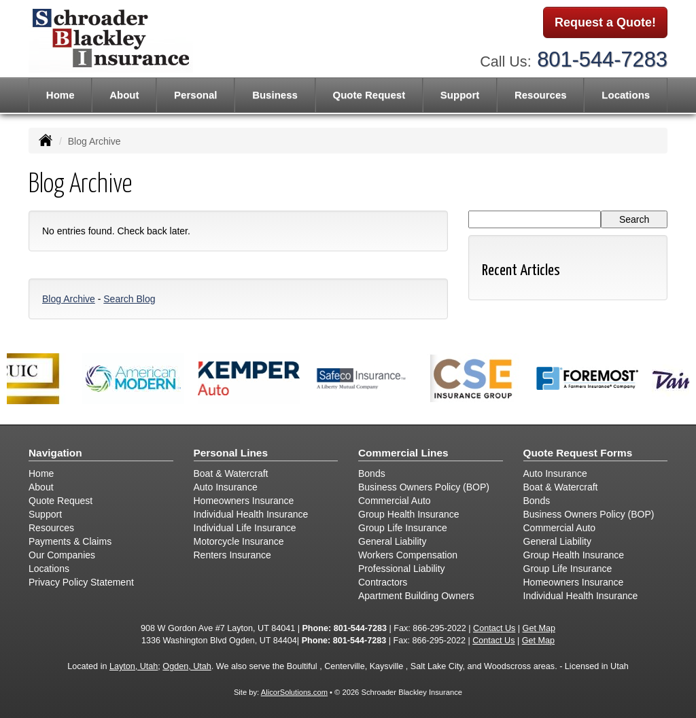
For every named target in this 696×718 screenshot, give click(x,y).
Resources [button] (541, 95)
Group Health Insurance (408, 514)
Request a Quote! (605, 22)
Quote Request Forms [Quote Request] (578, 453)
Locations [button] (626, 95)
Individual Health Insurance (251, 514)
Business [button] (275, 95)
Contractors (382, 582)
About (124, 95)
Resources (51, 527)
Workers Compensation (407, 555)
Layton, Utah (133, 666)
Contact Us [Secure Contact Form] (494, 628)
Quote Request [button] (368, 95)
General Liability (392, 541)
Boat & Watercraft (231, 473)
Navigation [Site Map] (55, 453)
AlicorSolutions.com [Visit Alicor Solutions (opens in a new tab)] (294, 692)
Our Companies (62, 555)
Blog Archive (68, 298)
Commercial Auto (394, 500)
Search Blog (129, 298)
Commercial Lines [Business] (403, 453)
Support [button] (460, 95)
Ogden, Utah (186, 666)
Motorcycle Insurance (239, 541)
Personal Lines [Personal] (231, 453)
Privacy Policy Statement (81, 582)
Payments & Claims (70, 541)
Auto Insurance (226, 487)
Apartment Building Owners (416, 595)
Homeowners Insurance (244, 500)
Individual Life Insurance (245, 527)
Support (45, 514)
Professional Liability (401, 568)
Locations (49, 568)
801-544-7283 (602, 59)
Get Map (539, 628)
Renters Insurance (232, 555)
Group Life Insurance (402, 527)
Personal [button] (195, 95)
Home (60, 95)
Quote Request (60, 500)
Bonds (371, 473)
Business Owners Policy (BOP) (423, 487)
